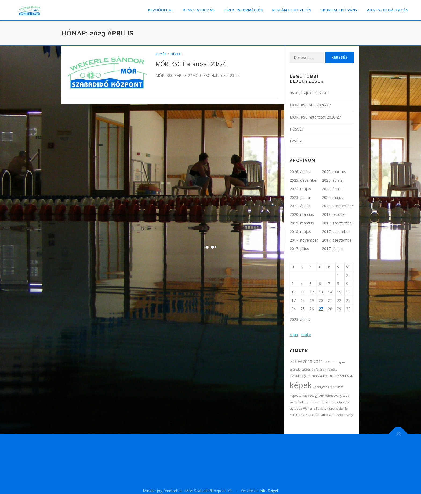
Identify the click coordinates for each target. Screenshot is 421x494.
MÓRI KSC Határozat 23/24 (190, 64)
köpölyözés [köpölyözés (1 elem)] (321, 387)
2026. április (300, 171)
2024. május (300, 188)
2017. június (332, 248)
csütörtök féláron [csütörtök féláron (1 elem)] (314, 369)
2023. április (332, 188)
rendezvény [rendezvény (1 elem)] (333, 396)
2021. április (300, 205)
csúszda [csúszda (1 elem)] (295, 369)
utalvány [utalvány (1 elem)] (343, 402)
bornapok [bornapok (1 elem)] (339, 362)
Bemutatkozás (199, 10)
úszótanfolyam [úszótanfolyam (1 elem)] (324, 415)
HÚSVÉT (297, 129)
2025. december (304, 180)
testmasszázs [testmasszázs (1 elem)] (327, 402)
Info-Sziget (269, 490)
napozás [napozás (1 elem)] (295, 396)
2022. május (332, 197)
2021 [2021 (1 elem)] (327, 362)
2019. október (334, 214)
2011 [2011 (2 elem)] (318, 362)
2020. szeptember (337, 205)
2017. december (336, 231)
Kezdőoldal (161, 10)
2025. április (332, 180)
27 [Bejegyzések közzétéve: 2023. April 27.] (321, 308)
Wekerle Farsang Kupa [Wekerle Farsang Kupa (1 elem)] (319, 408)
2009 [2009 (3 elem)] (296, 361)
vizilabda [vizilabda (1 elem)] (296, 408)
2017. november (304, 240)
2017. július (299, 248)
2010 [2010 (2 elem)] (307, 362)
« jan (294, 334)
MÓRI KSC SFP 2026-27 (310, 105)
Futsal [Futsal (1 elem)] (332, 376)
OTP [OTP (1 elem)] (321, 396)
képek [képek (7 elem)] (301, 385)
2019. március (302, 222)
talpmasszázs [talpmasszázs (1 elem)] (308, 402)
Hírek (175, 54)
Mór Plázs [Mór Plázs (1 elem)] (336, 387)
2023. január (300, 197)
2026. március (334, 171)
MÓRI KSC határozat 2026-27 (315, 117)
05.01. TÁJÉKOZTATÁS (309, 92)
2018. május (300, 231)
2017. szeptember (337, 240)
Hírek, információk (243, 10)
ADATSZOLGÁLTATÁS (387, 10)
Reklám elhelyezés (291, 10)
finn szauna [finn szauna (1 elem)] (319, 376)
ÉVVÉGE (296, 141)
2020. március (302, 214)
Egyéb (160, 54)
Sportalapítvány (339, 10)
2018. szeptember (337, 222)
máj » (306, 334)
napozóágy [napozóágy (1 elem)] (309, 396)
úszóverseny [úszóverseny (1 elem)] (344, 415)
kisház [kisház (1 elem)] (349, 376)
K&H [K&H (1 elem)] (340, 376)
